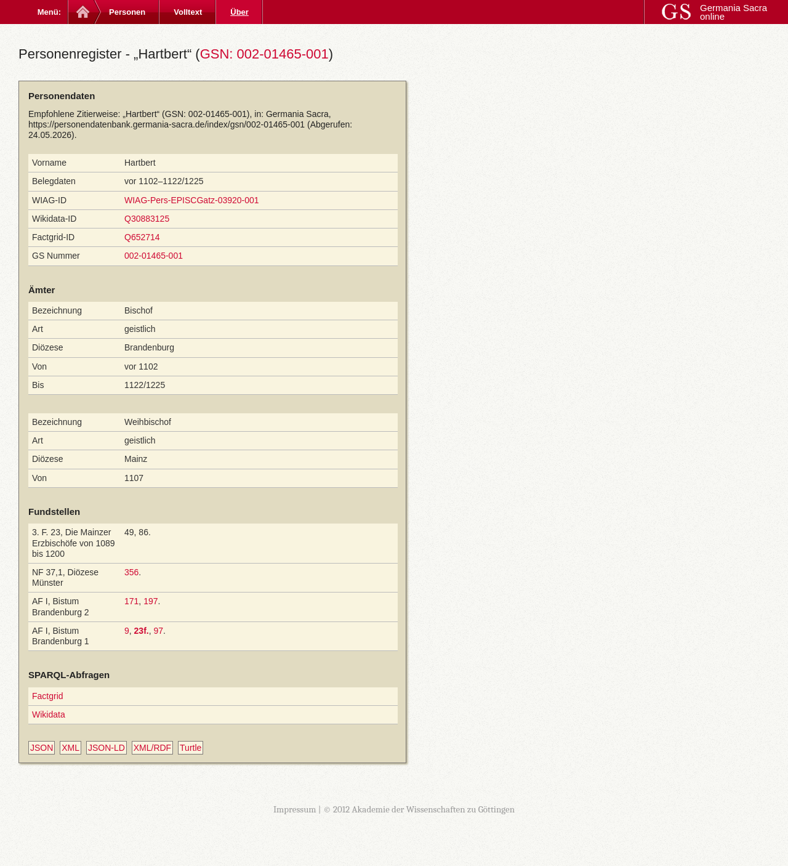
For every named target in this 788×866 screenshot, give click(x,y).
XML (70, 748)
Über (239, 12)
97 (158, 631)
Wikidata (48, 714)
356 (131, 572)
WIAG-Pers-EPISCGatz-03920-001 (191, 200)
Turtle (190, 748)
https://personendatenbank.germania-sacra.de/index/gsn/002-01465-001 (166, 124)
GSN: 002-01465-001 (264, 54)
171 (131, 601)
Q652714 (142, 237)
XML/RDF (152, 748)
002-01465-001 (153, 256)
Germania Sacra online (733, 12)
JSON (41, 748)
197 (150, 601)
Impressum (294, 809)
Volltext (188, 12)
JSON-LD (106, 748)
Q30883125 (146, 219)
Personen (127, 12)
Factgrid (47, 696)
